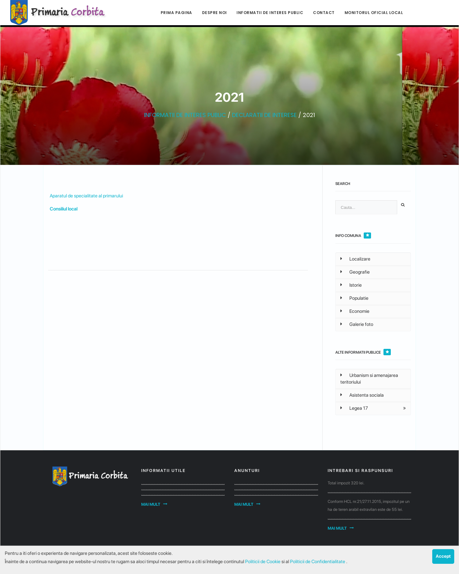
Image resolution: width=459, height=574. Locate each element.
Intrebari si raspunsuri (360, 470)
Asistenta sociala (362, 395)
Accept (443, 556)
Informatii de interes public (270, 12)
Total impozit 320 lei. (346, 483)
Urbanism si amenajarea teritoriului (369, 378)
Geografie (355, 272)
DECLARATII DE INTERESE (264, 115)
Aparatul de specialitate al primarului (86, 196)
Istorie (351, 285)
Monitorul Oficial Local (374, 12)
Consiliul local (63, 209)
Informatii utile (163, 470)
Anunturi (247, 470)
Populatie (354, 298)
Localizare (355, 259)
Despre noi (214, 12)
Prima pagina (176, 12)
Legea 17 (354, 408)
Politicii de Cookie (263, 561)
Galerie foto (356, 324)
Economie (354, 311)
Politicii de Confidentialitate (318, 561)
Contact (324, 12)
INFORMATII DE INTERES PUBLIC (185, 115)
